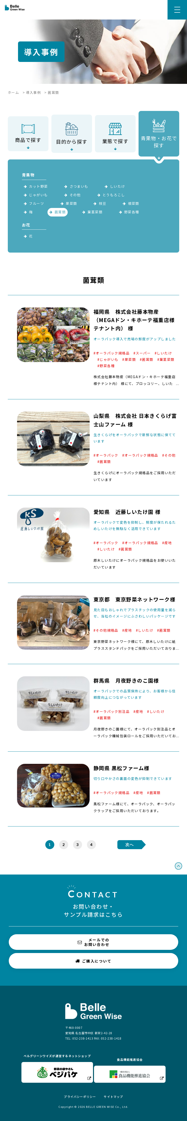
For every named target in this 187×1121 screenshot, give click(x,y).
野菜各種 (131, 211)
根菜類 (133, 203)
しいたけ (117, 186)
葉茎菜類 (95, 211)
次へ (129, 844)
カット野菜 (38, 186)
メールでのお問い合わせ (94, 942)
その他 (75, 194)
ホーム (13, 92)
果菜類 (71, 203)
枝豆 (102, 203)
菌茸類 (60, 211)
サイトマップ (113, 1096)
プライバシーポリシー (80, 1096)
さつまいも (79, 186)
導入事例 (33, 92)
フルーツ (36, 203)
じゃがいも (38, 194)
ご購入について (93, 960)
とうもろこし (114, 194)
